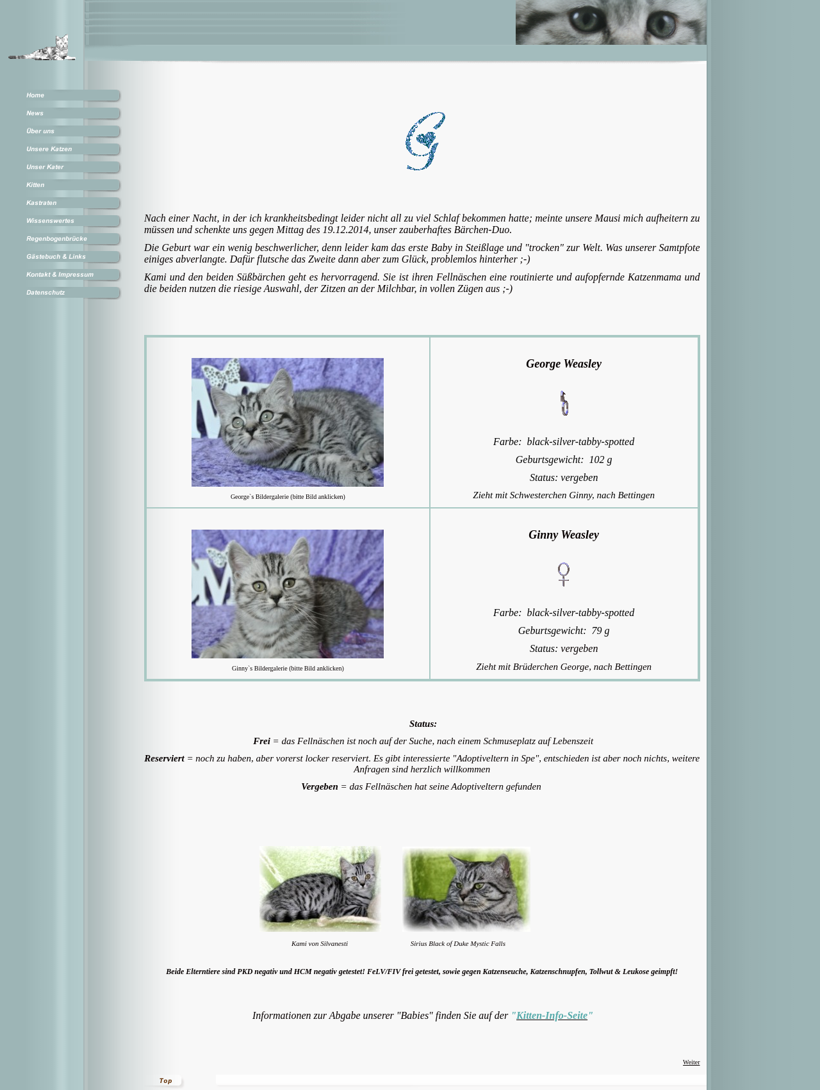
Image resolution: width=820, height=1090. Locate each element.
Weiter (691, 1062)
